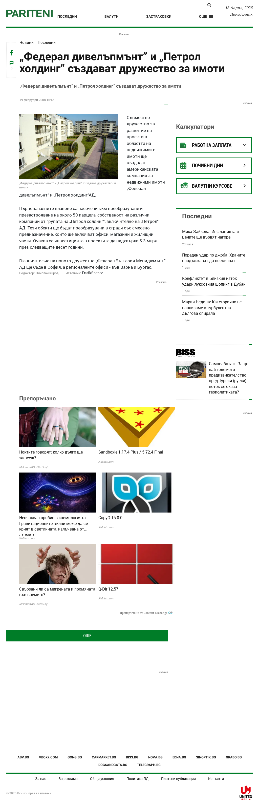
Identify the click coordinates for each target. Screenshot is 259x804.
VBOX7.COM (48, 757)
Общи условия (102, 778)
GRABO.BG (234, 757)
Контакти (216, 778)
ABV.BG (23, 757)
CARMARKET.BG (104, 757)
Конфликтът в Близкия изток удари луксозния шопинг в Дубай (214, 281)
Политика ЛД (137, 778)
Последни (67, 16)
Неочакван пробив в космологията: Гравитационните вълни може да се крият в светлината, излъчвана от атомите (53, 525)
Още (87, 635)
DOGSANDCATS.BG (112, 765)
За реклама (68, 778)
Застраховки (158, 16)
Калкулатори (195, 126)
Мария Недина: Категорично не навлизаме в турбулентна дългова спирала (212, 307)
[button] (206, 16)
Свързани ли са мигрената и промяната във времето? (57, 591)
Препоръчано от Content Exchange (146, 613)
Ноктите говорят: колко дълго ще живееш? (51, 454)
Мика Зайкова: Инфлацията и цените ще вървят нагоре (210, 234)
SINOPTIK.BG (206, 757)
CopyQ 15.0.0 (110, 517)
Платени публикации (178, 778)
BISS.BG (132, 757)
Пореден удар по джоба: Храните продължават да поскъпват (213, 257)
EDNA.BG (179, 757)
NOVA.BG (155, 757)
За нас (40, 778)
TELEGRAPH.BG (149, 765)
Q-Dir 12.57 (108, 589)
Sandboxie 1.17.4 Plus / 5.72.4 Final (130, 452)
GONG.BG (75, 757)
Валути (111, 16)
